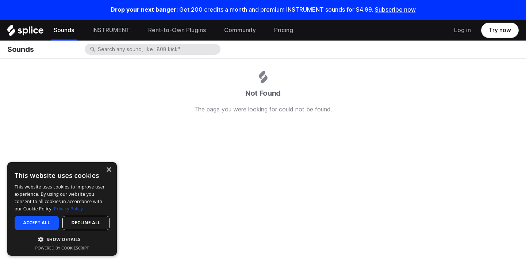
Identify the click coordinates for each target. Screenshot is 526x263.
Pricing (283, 30)
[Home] (25, 32)
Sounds (64, 30)
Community (240, 30)
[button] (62, 239)
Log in (462, 30)
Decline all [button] (86, 223)
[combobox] (158, 49)
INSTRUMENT (111, 30)
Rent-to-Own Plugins (177, 30)
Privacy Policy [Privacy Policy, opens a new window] (68, 209)
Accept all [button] (36, 223)
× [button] (108, 170)
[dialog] (62, 209)
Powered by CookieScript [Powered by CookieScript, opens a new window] (62, 248)
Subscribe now (395, 9)
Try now (500, 30)
